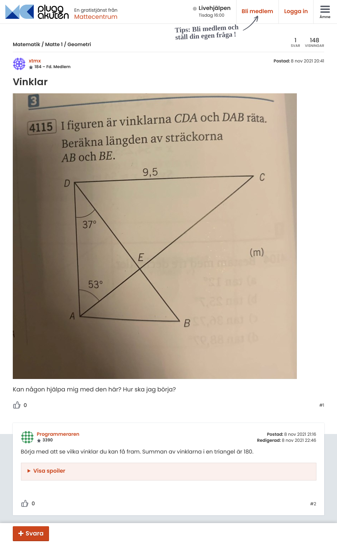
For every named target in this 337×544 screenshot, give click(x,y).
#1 (321, 405)
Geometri (79, 44)
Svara (35, 533)
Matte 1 (54, 44)
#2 (313, 504)
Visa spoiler (49, 471)
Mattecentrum (96, 16)
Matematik (26, 44)
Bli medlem (257, 11)
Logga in (296, 11)
